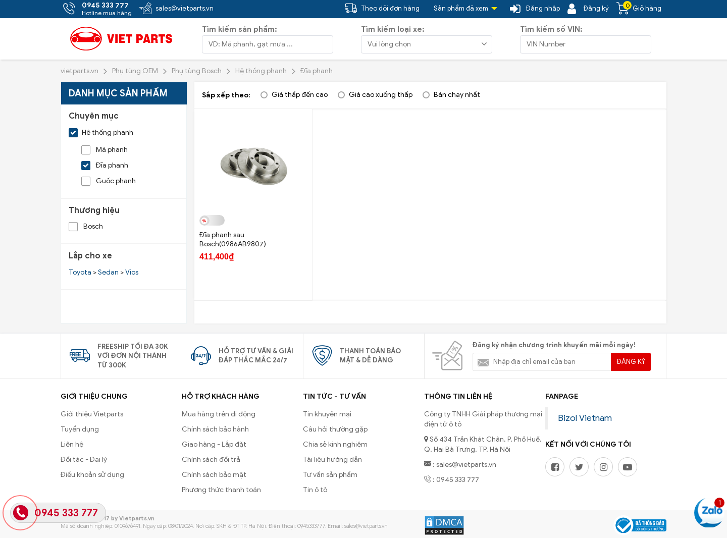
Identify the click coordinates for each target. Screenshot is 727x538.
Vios (131, 272)
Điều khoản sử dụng (92, 474)
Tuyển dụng (80, 429)
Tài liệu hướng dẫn (332, 459)
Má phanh (104, 149)
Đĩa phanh (104, 165)
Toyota (80, 272)
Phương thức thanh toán (221, 490)
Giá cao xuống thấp (380, 94)
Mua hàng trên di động (218, 414)
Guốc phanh (108, 181)
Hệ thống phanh (101, 132)
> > (103, 272)
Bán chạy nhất (457, 94)
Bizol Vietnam (585, 417)
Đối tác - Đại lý (84, 459)
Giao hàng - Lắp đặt (214, 444)
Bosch (86, 226)
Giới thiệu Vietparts (92, 414)
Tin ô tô (315, 490)
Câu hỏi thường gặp (335, 429)
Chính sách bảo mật (214, 474)
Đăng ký (631, 361)
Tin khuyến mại (327, 414)
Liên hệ (72, 444)
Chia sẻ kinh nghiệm (335, 444)
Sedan (108, 272)
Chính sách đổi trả (211, 459)
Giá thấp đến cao (300, 94)
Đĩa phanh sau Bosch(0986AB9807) (232, 239)
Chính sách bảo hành (215, 429)
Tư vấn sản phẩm (330, 474)
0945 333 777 (66, 513)
